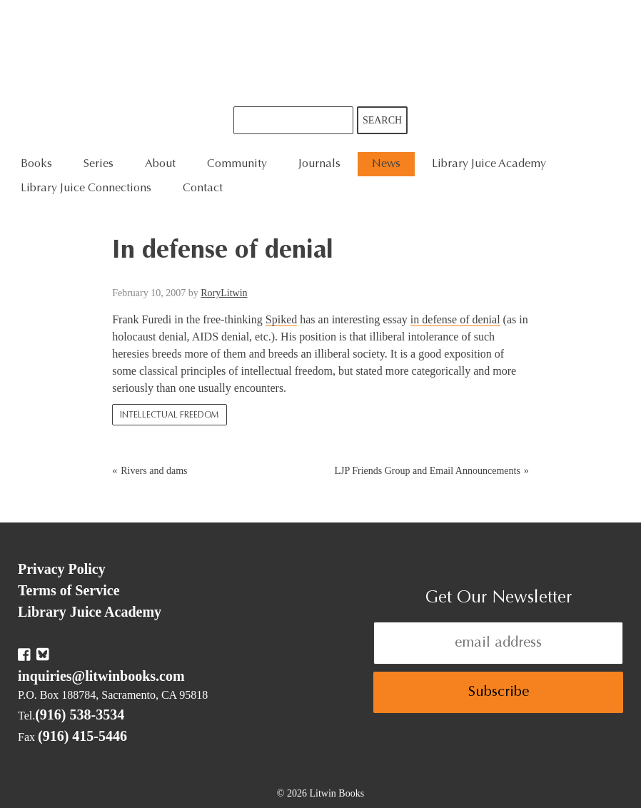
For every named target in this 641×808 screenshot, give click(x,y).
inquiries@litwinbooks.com (101, 676)
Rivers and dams (154, 470)
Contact (203, 188)
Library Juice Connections (86, 188)
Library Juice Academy (489, 164)
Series (98, 164)
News (386, 164)
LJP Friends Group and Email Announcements (427, 470)
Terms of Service (69, 590)
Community (237, 164)
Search (382, 120)
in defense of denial (455, 319)
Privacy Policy (62, 569)
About (160, 164)
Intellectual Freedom (169, 415)
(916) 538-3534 (79, 714)
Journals (319, 164)
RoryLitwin (224, 293)
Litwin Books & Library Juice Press (320, 53)
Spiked (281, 319)
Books (36, 164)
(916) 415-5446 (82, 736)
